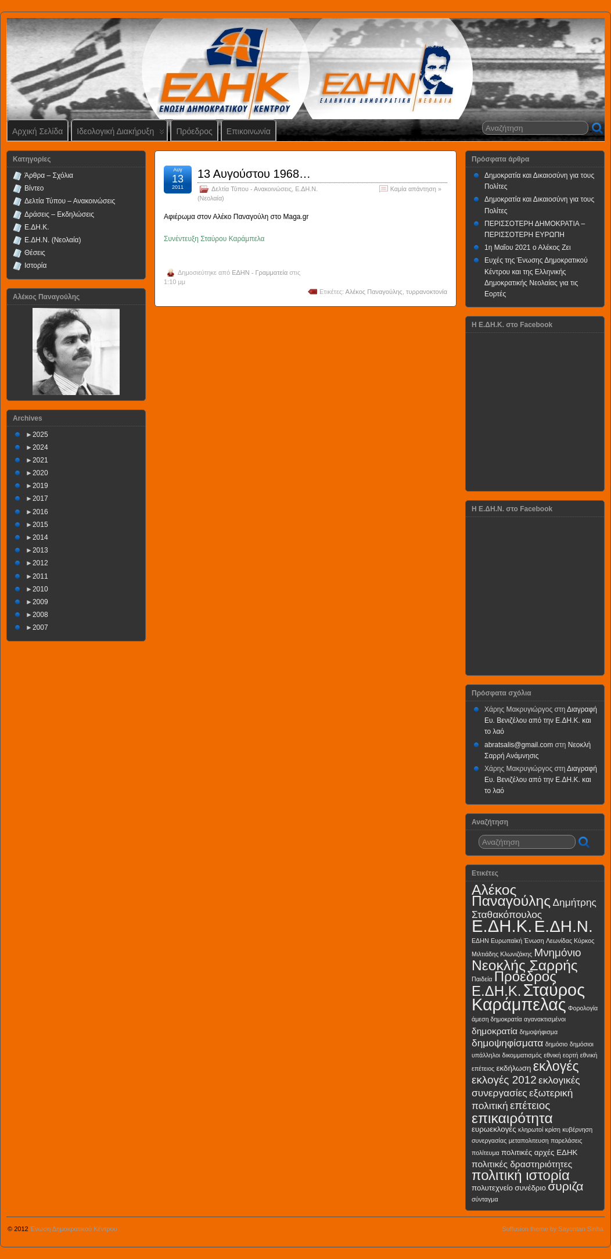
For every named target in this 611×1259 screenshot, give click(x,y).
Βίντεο (34, 188)
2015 (40, 525)
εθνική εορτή (561, 1055)
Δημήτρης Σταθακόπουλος (534, 908)
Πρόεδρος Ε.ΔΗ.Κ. (514, 984)
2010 (40, 589)
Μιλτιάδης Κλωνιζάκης (502, 953)
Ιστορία (35, 265)
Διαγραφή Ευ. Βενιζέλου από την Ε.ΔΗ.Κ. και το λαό (540, 720)
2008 (40, 615)
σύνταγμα (485, 1199)
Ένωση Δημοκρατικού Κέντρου (73, 1228)
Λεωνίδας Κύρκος (570, 940)
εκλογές (556, 1066)
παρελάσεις (566, 1140)
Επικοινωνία (249, 131)
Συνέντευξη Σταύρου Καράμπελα (214, 239)
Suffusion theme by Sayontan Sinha (552, 1228)
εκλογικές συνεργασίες (526, 1086)
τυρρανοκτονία (426, 291)
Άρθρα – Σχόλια (48, 175)
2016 (40, 512)
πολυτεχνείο (492, 1187)
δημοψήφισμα (538, 1031)
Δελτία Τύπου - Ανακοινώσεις (251, 188)
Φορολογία (583, 1008)
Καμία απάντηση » (415, 188)
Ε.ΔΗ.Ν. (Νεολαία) (52, 240)
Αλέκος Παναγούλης (374, 291)
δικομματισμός (522, 1055)
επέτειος (530, 1105)
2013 (40, 550)
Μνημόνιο (557, 952)
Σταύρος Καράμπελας (528, 997)
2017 (40, 498)
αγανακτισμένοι (545, 1019)
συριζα (565, 1186)
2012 (40, 563)
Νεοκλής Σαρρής (525, 965)
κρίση (552, 1129)
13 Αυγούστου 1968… (254, 173)
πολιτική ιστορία (521, 1175)
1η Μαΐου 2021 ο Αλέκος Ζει (527, 247)
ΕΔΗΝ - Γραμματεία (259, 272)
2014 (40, 537)
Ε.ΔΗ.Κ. (36, 227)
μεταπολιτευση (529, 1140)
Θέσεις (34, 253)
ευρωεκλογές (494, 1129)
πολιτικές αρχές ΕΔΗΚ (539, 1152)
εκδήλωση (514, 1068)
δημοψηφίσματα (507, 1043)
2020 (40, 473)
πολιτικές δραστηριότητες (522, 1164)
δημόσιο (556, 1044)
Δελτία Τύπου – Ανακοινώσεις (69, 201)
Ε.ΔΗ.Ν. (563, 926)
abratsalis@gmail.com (518, 745)
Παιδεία (482, 978)
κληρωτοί (530, 1129)
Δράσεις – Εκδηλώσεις (59, 214)
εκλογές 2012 (504, 1080)
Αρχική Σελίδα (37, 131)
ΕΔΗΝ (480, 940)
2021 (40, 460)
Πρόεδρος (194, 131)
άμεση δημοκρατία (497, 1019)
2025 (40, 435)
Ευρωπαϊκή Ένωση (517, 940)
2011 (40, 576)
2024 (40, 447)
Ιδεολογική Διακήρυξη (120, 134)
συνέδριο (530, 1187)
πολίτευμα (485, 1152)
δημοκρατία (494, 1031)
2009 (40, 602)
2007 (40, 627)
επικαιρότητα (512, 1118)
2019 (40, 486)
